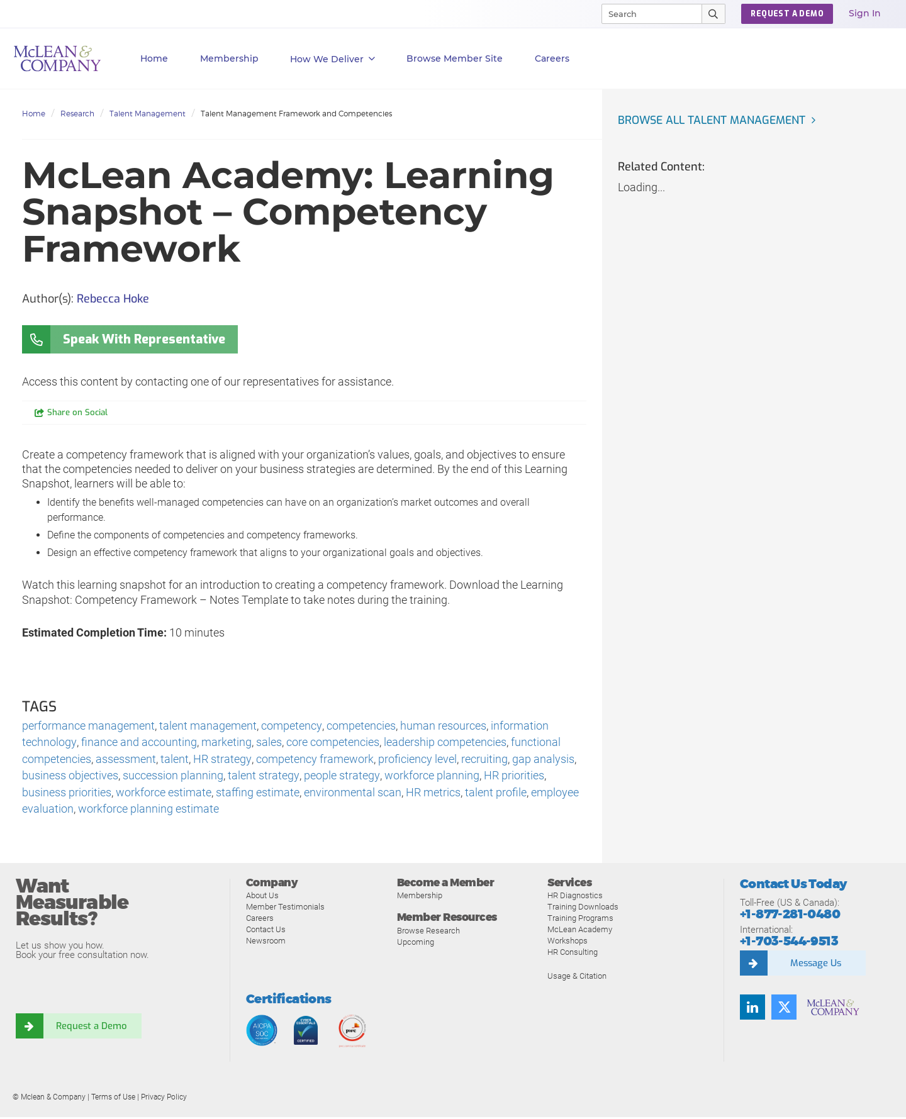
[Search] (646, 14)
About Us (262, 898)
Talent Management (147, 113)
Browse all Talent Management (714, 120)
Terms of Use (113, 1099)
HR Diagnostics (575, 898)
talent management (208, 726)
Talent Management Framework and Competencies (296, 113)
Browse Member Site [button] (454, 58)
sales (268, 743)
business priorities (66, 794)
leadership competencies (444, 743)
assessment (126, 760)
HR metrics (433, 794)
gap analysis (543, 760)
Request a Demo (91, 1028)
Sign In (865, 13)
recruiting (484, 760)
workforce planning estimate (148, 811)
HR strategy (222, 760)
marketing (226, 743)
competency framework (314, 760)
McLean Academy (579, 932)
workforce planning (430, 777)
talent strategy (263, 777)
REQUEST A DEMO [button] (787, 14)
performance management (88, 726)
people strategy (341, 777)
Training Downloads (582, 909)
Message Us (815, 965)
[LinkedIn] (752, 1009)
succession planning (173, 777)
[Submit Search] (713, 14)
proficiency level (417, 760)
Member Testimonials (285, 909)
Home (154, 58)
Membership (229, 58)
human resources (443, 726)
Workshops (567, 943)
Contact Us (266, 932)
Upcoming (415, 944)
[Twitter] (784, 1009)
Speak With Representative (144, 339)
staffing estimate (257, 794)
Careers (260, 920)
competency (291, 726)
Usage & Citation (577, 978)
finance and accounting (138, 743)
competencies (360, 726)
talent (174, 760)
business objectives (70, 777)
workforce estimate (163, 794)
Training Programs (580, 920)
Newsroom (266, 943)
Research (77, 113)
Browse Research (428, 932)
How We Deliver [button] (332, 59)
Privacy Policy (164, 1099)
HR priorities (513, 777)
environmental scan (352, 794)
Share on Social (77, 412)
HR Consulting (572, 954)
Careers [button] (552, 58)
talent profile (496, 794)
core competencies (332, 743)
